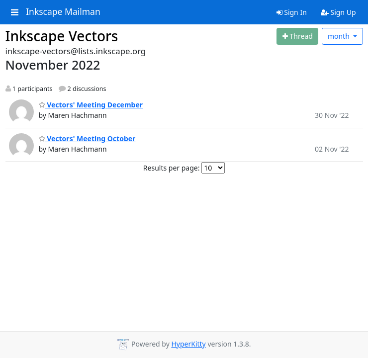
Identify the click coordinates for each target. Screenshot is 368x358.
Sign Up (338, 12)
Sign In (291, 12)
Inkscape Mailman (63, 12)
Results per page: (171, 168)
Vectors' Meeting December (91, 104)
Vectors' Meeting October (87, 138)
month (340, 36)
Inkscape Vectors (61, 35)
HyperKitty (188, 344)
